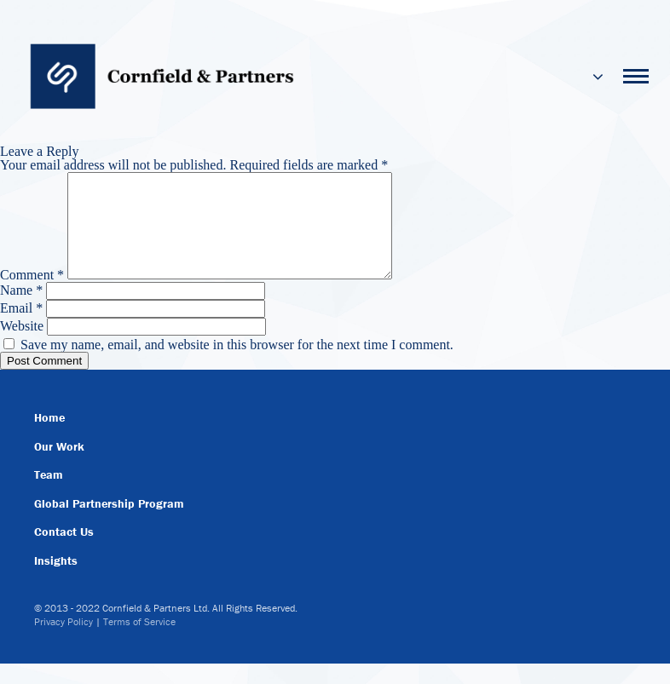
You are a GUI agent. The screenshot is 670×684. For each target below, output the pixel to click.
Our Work (59, 466)
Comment (32, 295)
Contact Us (64, 552)
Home (49, 437)
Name (21, 310)
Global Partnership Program (109, 524)
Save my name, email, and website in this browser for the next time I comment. (236, 365)
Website (21, 346)
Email (21, 328)
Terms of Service (139, 641)
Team (48, 495)
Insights (56, 581)
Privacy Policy (63, 641)
